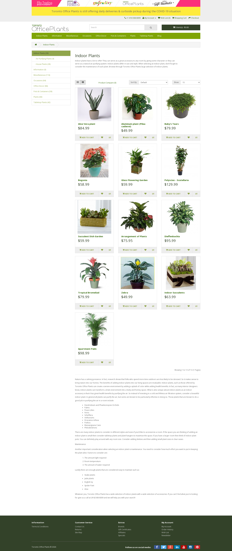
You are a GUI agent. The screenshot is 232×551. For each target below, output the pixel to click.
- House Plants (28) (42, 64)
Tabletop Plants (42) (42, 102)
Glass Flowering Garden (134, 180)
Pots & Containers (118, 36)
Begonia (82, 180)
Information (57, 36)
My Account (166, 526)
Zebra (124, 292)
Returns (78, 529)
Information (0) (40, 69)
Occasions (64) (40, 80)
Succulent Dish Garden (90, 236)
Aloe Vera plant (86, 123)
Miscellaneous (72, 36)
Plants (132, 36)
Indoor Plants (41, 36)
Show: (176, 82)
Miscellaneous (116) (42, 75)
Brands (121, 526)
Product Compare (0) (107, 82)
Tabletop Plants (146, 36)
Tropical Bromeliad (88, 292)
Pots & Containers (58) (43, 91)
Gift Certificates (124, 529)
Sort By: (134, 82)
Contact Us (79, 526)
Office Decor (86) (41, 86)
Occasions (87, 36)
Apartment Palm (87, 348)
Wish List (165, 532)
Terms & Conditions (40, 526)
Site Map (78, 532)
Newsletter (166, 535)
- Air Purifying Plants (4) (44, 58)
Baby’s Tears (172, 123)
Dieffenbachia (172, 236)
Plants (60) (38, 97)
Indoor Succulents (175, 292)
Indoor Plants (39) (41, 53)
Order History (167, 529)
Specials (121, 535)
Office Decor (101, 36)
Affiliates (121, 532)
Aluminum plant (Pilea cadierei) (133, 125)
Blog (159, 36)
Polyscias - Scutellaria (177, 180)
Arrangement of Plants (134, 236)
